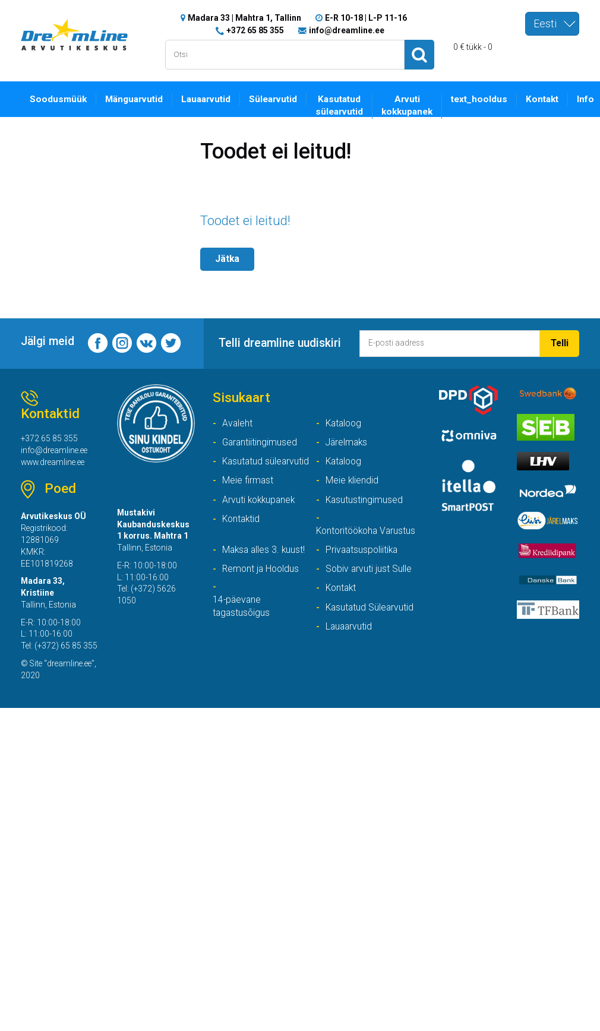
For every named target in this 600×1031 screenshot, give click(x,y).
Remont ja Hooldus (262, 583)
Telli (559, 342)
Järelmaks (347, 442)
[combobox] (552, 24)
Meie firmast (248, 480)
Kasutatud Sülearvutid (371, 621)
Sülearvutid (275, 98)
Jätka (227, 258)
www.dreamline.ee (55, 462)
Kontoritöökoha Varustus (349, 538)
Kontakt (545, 98)
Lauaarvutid (207, 98)
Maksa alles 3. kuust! (265, 564)
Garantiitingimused (260, 442)
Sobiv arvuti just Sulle (369, 583)
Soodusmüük (58, 98)
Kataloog (345, 422)
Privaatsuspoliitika (363, 564)
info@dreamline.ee (346, 29)
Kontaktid (242, 519)
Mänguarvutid (135, 98)
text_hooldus (482, 98)
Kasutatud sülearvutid (342, 105)
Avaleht (237, 422)
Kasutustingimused (365, 499)
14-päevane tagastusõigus (242, 621)
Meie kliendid (352, 480)
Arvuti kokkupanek (409, 105)
